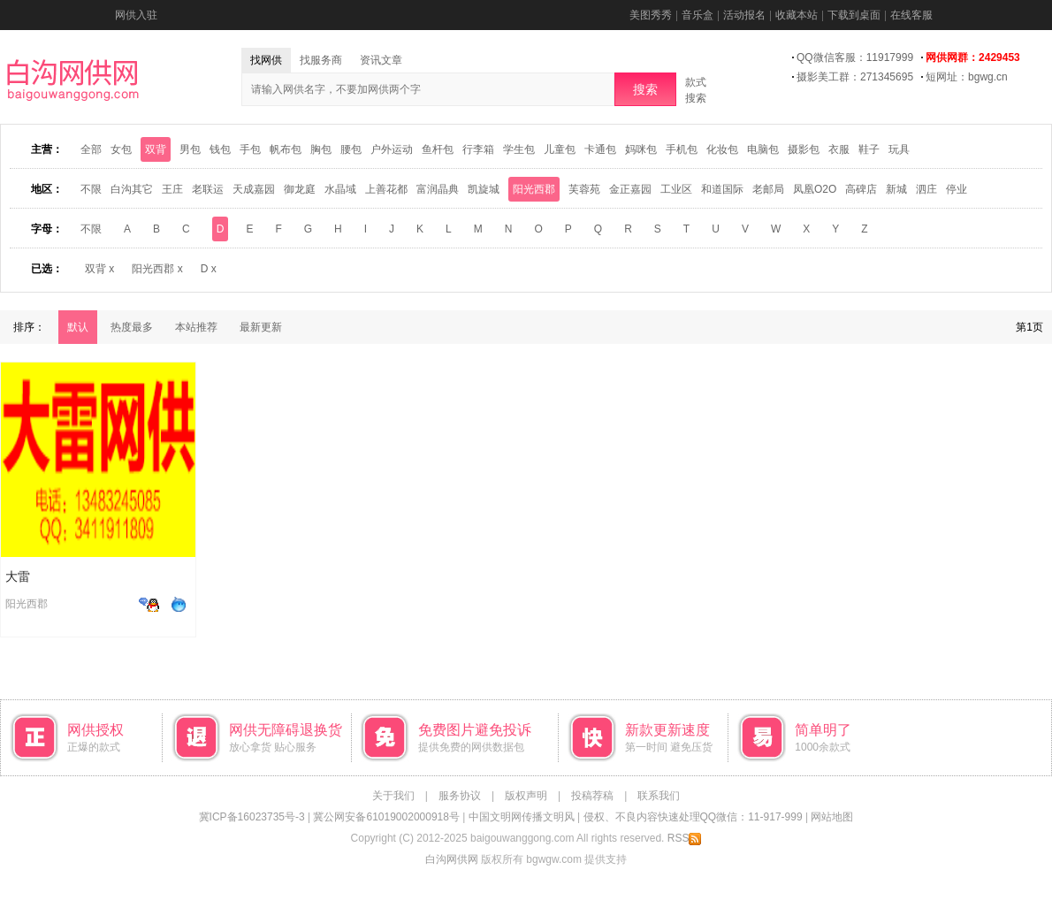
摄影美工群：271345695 (855, 77)
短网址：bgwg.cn (967, 77)
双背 (155, 149)
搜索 (645, 89)
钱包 (220, 149)
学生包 (519, 149)
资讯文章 (381, 60)
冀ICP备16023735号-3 (252, 817)
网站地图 (832, 817)
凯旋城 (483, 189)
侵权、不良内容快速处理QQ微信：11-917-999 (693, 817)
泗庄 (926, 189)
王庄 (172, 189)
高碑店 (861, 189)
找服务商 (321, 60)
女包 (121, 149)
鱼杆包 (438, 149)
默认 (77, 327)
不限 (91, 189)
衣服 (839, 149)
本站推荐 (196, 327)
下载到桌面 (853, 15)
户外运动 (391, 149)
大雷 (17, 576)
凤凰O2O (814, 189)
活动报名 (744, 15)
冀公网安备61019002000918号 (386, 817)
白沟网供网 (451, 859)
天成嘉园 (254, 189)
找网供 (266, 60)
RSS (684, 838)
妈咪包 (641, 149)
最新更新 (261, 327)
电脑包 (763, 149)
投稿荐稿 (592, 796)
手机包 (682, 149)
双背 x (99, 269)
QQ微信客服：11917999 (855, 57)
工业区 (676, 189)
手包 (250, 149)
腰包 (351, 149)
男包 (190, 149)
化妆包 (722, 149)
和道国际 (722, 189)
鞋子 (869, 149)
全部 (91, 149)
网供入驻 (136, 15)
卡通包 (600, 149)
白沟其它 (132, 189)
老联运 (208, 189)
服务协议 (459, 796)
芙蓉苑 (584, 189)
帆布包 (285, 149)
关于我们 (393, 796)
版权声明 (526, 796)
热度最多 (132, 327)
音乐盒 (697, 15)
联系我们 (658, 796)
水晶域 (340, 189)
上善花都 (386, 189)
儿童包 (560, 149)
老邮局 (768, 189)
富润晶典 (437, 189)
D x (209, 269)
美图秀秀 (650, 15)
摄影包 (803, 149)
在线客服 (911, 15)
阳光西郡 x (157, 269)
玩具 (899, 149)
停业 (956, 189)
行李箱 (478, 149)
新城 (896, 189)
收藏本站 (796, 15)
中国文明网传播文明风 (522, 817)
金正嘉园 (630, 189)
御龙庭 (300, 189)
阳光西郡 (534, 189)
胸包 (321, 149)
